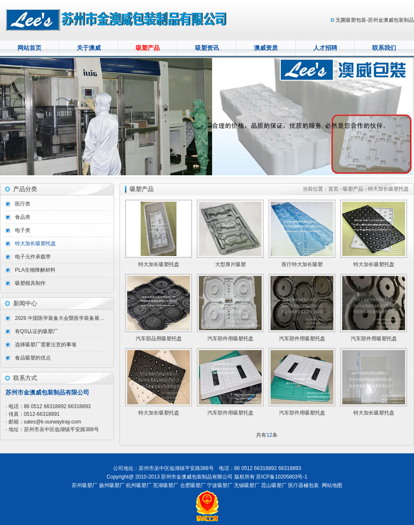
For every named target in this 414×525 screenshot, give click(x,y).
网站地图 (332, 485)
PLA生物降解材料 (35, 270)
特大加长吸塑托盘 (35, 244)
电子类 (22, 230)
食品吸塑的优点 (33, 358)
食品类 (22, 217)
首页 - (335, 189)
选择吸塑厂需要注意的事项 (45, 345)
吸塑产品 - (354, 189)
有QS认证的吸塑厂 (36, 331)
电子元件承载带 (33, 257)
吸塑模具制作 (30, 283)
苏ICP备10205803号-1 (281, 477)
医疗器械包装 (303, 485)
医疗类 (22, 204)
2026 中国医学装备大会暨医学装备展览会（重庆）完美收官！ (61, 318)
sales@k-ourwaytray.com (52, 422)
